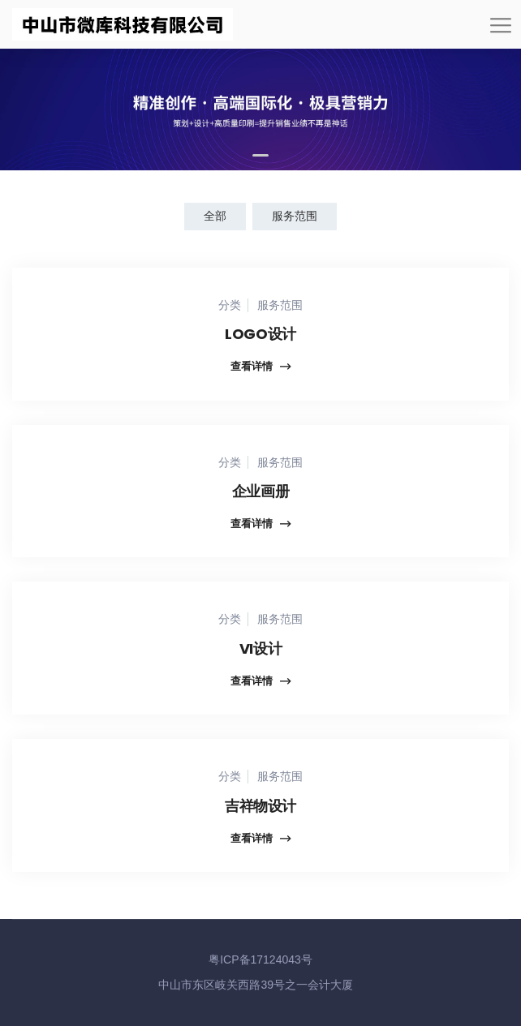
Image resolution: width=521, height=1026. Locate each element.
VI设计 (260, 648)
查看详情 (260, 367)
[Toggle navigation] (500, 31)
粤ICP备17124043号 (260, 959)
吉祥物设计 (260, 806)
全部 (215, 215)
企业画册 (261, 491)
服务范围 (294, 215)
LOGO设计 (260, 334)
